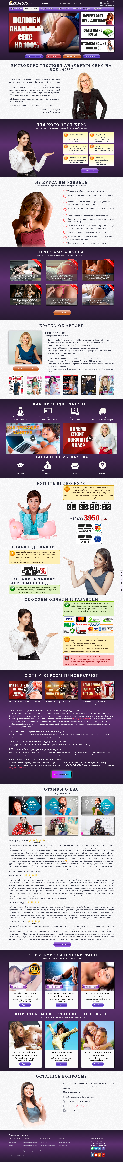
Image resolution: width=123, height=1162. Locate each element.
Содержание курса (34, 56)
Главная (34, 3)
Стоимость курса (72, 56)
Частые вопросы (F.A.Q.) (65, 1142)
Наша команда (12, 1142)
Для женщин (43, 3)
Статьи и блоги (44, 1151)
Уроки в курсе (53, 56)
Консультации (27, 1148)
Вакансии (11, 1151)
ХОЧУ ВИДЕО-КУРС (61, 774)
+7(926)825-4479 (108, 3)
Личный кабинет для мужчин (47, 1148)
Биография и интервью (25, 368)
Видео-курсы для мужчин (30, 1145)
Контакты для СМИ (14, 1148)
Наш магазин (43, 1142)
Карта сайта (62, 1148)
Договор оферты (63, 1145)
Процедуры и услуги (28, 1151)
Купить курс (89, 170)
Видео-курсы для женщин (30, 1142)
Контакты (71, 3)
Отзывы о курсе (91, 56)
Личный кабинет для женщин (47, 1145)
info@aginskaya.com (81, 718)
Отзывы (63, 3)
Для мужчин (54, 3)
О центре (79, 3)
